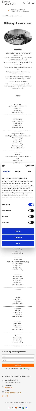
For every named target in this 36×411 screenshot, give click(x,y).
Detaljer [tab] (18, 171)
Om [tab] (29, 171)
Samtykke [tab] (6, 171)
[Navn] (18, 356)
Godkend (18, 365)
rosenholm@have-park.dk (13, 393)
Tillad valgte (18, 237)
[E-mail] (18, 360)
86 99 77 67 (8, 387)
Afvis (18, 243)
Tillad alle (18, 231)
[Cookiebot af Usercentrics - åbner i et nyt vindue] (25, 166)
